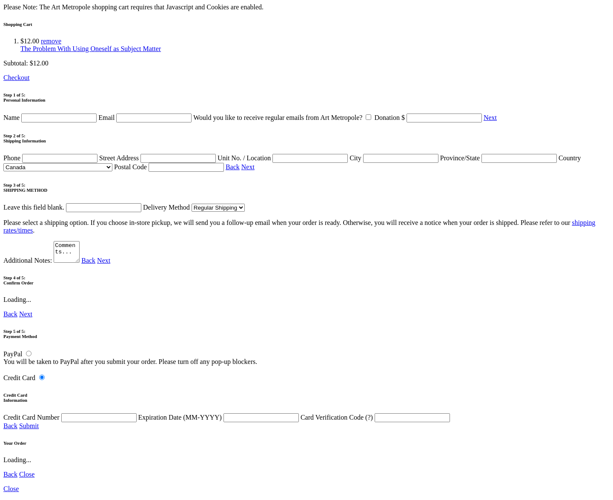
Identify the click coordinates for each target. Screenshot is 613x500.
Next (490, 117)
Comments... (68, 254)
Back (233, 166)
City (394, 158)
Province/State (499, 158)
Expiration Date (219, 421)
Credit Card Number (70, 421)
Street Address (158, 158)
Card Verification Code (375, 421)
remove (51, 41)
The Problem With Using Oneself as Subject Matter (90, 48)
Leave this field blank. (72, 207)
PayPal (12, 357)
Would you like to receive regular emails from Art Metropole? (283, 117)
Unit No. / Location (283, 158)
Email (145, 117)
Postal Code (170, 166)
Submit (29, 429)
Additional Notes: (42, 264)
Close (26, 478)
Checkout (16, 77)
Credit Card (19, 381)
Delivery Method (194, 207)
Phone (51, 158)
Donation (429, 117)
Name (50, 117)
